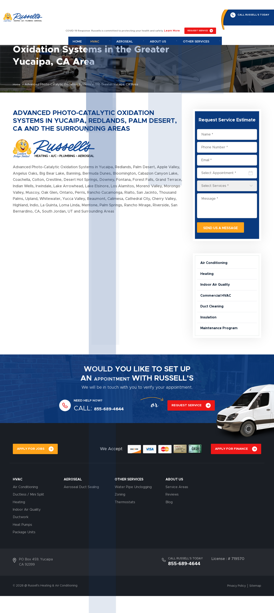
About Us (171, 16)
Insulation (209, 330)
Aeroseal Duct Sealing (81, 504)
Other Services (202, 16)
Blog (169, 519)
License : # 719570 (228, 576)
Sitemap (255, 602)
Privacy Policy (236, 602)
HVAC (17, 496)
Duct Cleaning (213, 317)
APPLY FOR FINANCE (230, 465)
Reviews (172, 511)
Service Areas (177, 504)
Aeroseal (144, 16)
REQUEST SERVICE (197, 6)
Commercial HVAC (217, 304)
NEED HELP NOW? (90, 416)
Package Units (24, 549)
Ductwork (20, 534)
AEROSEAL (73, 496)
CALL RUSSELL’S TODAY (250, 5)
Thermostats (125, 519)
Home (102, 16)
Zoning (120, 511)
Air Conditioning (215, 265)
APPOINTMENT (112, 394)
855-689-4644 (247, 13)
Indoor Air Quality (217, 291)
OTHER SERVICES (129, 496)
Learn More (173, 6)
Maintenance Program (221, 343)
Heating (207, 278)
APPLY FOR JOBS (31, 465)
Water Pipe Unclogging (133, 504)
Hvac (120, 16)
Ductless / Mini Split (28, 511)
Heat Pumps (22, 541)
